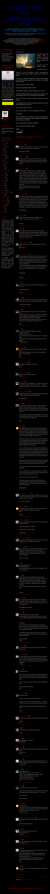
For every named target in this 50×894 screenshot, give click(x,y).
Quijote (3, 187)
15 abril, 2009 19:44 (24, 836)
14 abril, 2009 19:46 (24, 534)
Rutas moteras (4, 197)
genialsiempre (22, 215)
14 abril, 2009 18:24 (24, 422)
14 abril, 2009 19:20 (24, 503)
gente (3, 165)
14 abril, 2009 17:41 (24, 388)
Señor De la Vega (22, 168)
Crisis (3, 153)
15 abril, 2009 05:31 (24, 743)
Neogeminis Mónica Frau (24, 254)
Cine (3, 148)
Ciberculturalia (22, 654)
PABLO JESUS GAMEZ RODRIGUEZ (27, 817)
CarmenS (21, 612)
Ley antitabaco (4, 170)
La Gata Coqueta (22, 519)
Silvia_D (21, 785)
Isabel (20, 839)
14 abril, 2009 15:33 (24, 325)
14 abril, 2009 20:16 (24, 571)
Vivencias (4, 212)
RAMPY (21, 747)
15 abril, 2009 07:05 (24, 755)
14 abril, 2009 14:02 (24, 250)
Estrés (3, 160)
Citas (3, 150)
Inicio (33, 876)
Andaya (20, 228)
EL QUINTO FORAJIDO (24, 391)
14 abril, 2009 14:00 (24, 238)
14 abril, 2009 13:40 (24, 212)
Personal (30, 137)
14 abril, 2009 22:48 (24, 690)
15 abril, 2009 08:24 (24, 765)
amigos (3, 145)
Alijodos (20, 758)
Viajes (3, 207)
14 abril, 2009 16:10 (24, 343)
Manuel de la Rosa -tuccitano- (25, 493)
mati (20, 727)
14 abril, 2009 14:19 (24, 279)
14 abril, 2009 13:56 (24, 225)
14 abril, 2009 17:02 (24, 377)
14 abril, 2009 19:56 (24, 543)
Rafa (20, 866)
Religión (3, 193)
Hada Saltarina (22, 194)
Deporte (3, 155)
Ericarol (20, 738)
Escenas (3, 158)
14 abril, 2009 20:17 (24, 594)
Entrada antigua (45, 876)
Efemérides (4, 157)
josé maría (21, 597)
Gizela (20, 769)
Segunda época (4, 200)
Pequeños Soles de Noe (23, 362)
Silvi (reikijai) (22, 381)
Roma (3, 195)
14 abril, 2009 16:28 (24, 358)
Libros (3, 172)
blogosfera (4, 146)
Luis (20, 563)
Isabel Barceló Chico (23, 537)
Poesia (3, 183)
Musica (3, 177)
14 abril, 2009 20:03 (24, 559)
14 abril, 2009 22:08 (24, 665)
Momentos (4, 175)
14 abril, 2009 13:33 (24, 190)
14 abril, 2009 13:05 (24, 165)
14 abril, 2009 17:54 (24, 400)
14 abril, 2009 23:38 (24, 724)
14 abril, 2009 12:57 (24, 153)
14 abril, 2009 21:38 (24, 651)
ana (20, 282)
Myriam (20, 403)
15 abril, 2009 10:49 (24, 800)
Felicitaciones (4, 162)
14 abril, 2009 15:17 (24, 306)
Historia (3, 167)
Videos (3, 208)
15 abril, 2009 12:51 (24, 813)
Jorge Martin (21, 645)
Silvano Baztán (22, 546)
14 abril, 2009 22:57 (24, 712)
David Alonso (21, 144)
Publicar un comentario (20, 874)
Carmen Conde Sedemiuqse (24, 242)
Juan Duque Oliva (22, 156)
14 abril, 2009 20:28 (24, 609)
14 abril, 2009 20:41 (24, 619)
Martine (20, 297)
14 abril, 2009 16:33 (24, 369)
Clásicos (3, 151)
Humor (3, 168)
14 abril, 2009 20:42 (24, 642)
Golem (20, 575)
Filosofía (3, 163)
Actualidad (4, 143)
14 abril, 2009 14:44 (24, 294)
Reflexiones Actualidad (6, 192)
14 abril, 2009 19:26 (24, 516)
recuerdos (3, 188)
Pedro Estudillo (22, 506)
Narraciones (24, 137)
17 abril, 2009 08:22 (24, 871)
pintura (3, 182)
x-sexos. (20, 669)
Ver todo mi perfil (6, 121)
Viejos (3, 210)
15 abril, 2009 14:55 (24, 825)
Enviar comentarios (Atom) (26, 879)
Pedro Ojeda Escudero (23, 372)
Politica (3, 185)
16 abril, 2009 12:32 (24, 862)
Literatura (4, 173)
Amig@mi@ (21, 347)
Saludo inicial (4, 198)
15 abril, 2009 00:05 (24, 734)
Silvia (20, 829)
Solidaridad (4, 203)
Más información (8, 103)
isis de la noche (22, 693)
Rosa (20, 329)
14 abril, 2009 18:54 (24, 489)
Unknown (21, 426)
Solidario (3, 205)
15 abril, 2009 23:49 (24, 844)
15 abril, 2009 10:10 (24, 782)
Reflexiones (4, 190)
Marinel (20, 848)
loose (20, 309)
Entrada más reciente (20, 876)
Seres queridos (4, 202)
